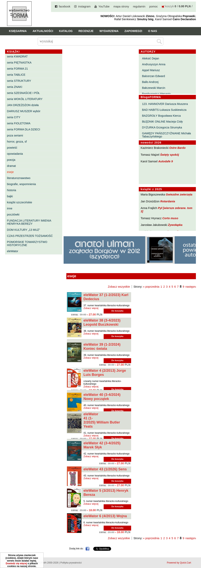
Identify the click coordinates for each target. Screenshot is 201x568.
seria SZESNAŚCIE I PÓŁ (23, 93)
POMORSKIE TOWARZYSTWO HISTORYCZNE (27, 243)
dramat (11, 165)
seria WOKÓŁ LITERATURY (25, 99)
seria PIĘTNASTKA (19, 62)
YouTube (104, 6)
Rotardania (167, 201)
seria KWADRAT (17, 56)
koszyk (169, 6)
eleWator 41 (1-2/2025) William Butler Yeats (101, 420)
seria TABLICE (16, 74)
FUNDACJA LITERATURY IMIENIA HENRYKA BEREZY (29, 222)
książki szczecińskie (19, 202)
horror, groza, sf (17, 141)
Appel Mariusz (151, 70)
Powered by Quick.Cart (179, 562)
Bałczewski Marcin (153, 87)
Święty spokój (169, 154)
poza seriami (15, 135)
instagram (84, 6)
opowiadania (15, 153)
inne (9, 208)
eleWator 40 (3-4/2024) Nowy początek (101, 397)
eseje (10, 172)
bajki (10, 196)
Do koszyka (117, 311)
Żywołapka (175, 224)
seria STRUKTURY (19, 80)
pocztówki (13, 214)
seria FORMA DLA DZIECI (23, 129)
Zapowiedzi (133, 31)
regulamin (139, 6)
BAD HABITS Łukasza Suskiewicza (164, 109)
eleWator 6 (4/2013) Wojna (105, 516)
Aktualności (43, 31)
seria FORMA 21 (17, 68)
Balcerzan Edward (153, 76)
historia (11, 190)
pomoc (153, 6)
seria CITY (13, 117)
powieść (12, 147)
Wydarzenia (109, 31)
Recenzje (86, 31)
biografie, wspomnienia (21, 184)
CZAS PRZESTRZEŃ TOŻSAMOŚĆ (30, 235)
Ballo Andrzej (150, 82)
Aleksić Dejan (150, 58)
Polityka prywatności (71, 562)
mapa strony (121, 6)
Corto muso (170, 218)
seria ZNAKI (14, 86)
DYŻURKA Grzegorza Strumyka (162, 127)
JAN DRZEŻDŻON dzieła (23, 105)
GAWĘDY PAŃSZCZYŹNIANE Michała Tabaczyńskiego (166, 135)
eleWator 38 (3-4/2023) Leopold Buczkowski (101, 322)
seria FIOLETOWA (18, 123)
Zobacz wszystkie (119, 286)
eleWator (12, 251)
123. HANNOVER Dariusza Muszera (165, 103)
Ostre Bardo (177, 147)
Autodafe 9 (165, 161)
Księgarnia (18, 31)
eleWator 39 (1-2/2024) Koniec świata (101, 347)
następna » (192, 286)
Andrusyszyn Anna (153, 64)
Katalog (66, 31)
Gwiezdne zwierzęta (179, 194)
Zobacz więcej (90, 308)
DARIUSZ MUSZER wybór (23, 111)
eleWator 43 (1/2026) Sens (105, 469)
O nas (152, 31)
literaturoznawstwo (18, 178)
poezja (11, 159)
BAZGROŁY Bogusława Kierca (161, 115)
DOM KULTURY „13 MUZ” (23, 229)
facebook (64, 6)
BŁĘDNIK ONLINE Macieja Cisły (162, 121)
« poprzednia (151, 286)
